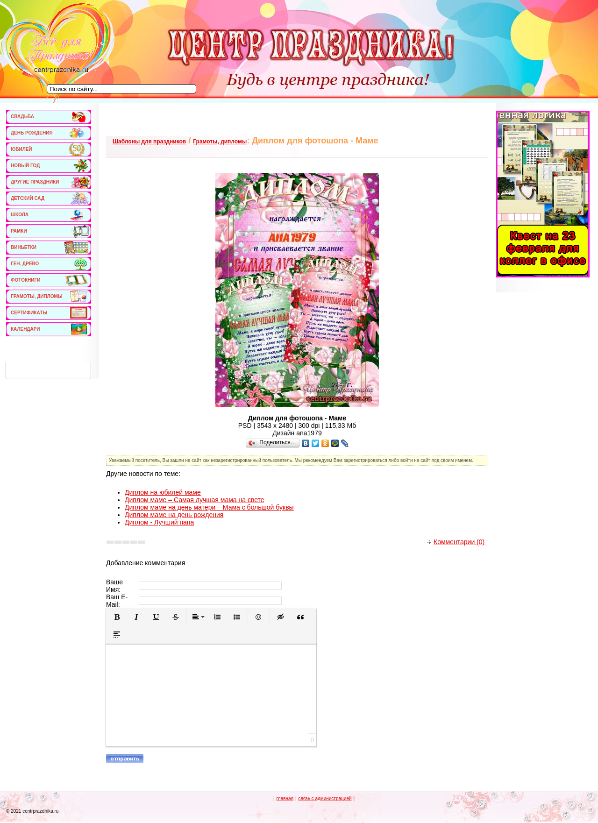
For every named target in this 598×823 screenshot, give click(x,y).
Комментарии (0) (455, 542)
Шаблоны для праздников (149, 141)
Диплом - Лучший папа (159, 522)
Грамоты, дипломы (220, 141)
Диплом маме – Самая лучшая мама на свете (194, 500)
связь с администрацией (324, 798)
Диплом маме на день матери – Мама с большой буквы (209, 507)
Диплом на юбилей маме (163, 492)
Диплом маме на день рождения (174, 514)
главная (284, 798)
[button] (117, 617)
